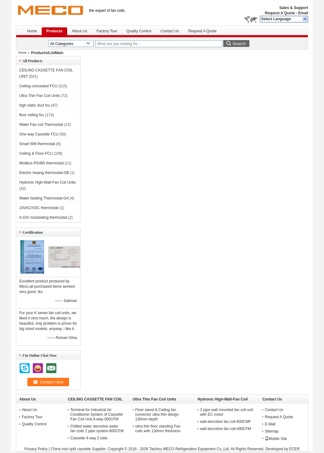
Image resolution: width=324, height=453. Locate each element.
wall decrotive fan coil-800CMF (225, 421)
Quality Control (139, 31)
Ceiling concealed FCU (38, 86)
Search (239, 43)
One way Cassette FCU (38, 134)
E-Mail (270, 424)
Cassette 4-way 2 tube (88, 438)
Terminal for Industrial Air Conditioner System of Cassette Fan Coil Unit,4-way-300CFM (96, 414)
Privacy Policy (36, 449)
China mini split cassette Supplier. (79, 449)
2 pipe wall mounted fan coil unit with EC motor (226, 412)
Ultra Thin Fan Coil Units (39, 96)
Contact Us (169, 31)
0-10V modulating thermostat (43, 217)
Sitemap (272, 431)
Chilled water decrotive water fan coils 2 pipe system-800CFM (96, 428)
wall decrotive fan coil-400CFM (225, 429)
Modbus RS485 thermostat (41, 163)
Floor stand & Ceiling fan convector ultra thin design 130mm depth (157, 414)
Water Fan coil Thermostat (41, 124)
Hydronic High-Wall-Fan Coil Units (47, 182)
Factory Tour (106, 31)
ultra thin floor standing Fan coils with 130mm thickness (157, 428)
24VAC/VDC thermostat (38, 208)
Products (54, 31)
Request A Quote (280, 13)
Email (303, 13)
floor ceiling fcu (31, 115)
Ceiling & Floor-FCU (36, 153)
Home (32, 31)
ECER (294, 449)
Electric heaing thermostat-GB (44, 173)
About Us (79, 31)
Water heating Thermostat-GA (44, 198)
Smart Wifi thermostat (37, 144)
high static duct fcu (34, 105)
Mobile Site (276, 439)
